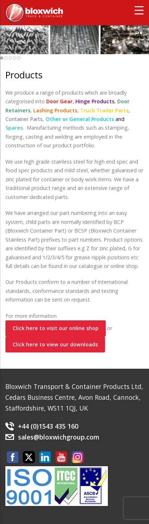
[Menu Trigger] (139, 10)
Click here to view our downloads (55, 344)
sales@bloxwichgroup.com (58, 437)
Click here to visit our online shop (55, 328)
